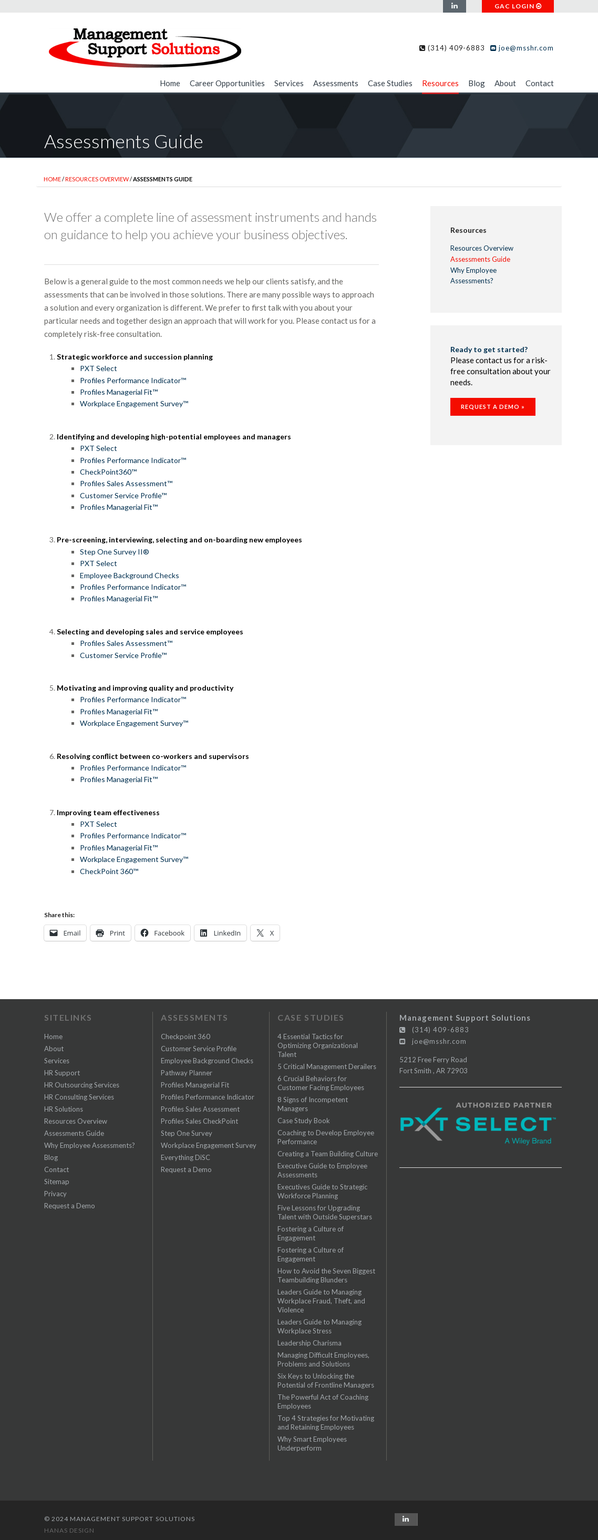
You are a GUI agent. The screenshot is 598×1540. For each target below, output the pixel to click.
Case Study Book (303, 1120)
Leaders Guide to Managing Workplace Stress (319, 1326)
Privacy (55, 1193)
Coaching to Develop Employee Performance (325, 1137)
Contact (539, 83)
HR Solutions (63, 1109)
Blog (476, 83)
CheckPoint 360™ (109, 871)
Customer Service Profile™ (123, 495)
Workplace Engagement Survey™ (134, 403)
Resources (440, 83)
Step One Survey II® (114, 551)
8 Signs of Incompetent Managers (312, 1104)
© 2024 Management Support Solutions (119, 1519)
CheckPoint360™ (108, 471)
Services (289, 83)
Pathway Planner (186, 1073)
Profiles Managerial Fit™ (119, 391)
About (505, 83)
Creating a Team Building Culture (327, 1153)
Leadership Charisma (309, 1343)
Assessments (335, 83)
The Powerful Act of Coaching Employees (322, 1401)
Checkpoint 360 (185, 1036)
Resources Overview (97, 179)
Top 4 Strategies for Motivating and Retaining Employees (325, 1422)
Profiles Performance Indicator (207, 1097)
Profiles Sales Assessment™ (126, 483)
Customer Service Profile (198, 1048)
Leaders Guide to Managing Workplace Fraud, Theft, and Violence (321, 1301)
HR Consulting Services (79, 1097)
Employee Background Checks (129, 575)
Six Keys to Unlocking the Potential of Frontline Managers (325, 1380)
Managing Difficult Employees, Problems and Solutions (323, 1359)
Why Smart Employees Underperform (312, 1443)
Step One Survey (186, 1133)
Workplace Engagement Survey (208, 1145)
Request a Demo (69, 1206)
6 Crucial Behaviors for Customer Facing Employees (320, 1083)
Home (170, 83)
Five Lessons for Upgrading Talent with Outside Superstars (324, 1212)
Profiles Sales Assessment (200, 1109)
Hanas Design (69, 1530)
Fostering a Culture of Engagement (310, 1233)
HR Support (62, 1073)
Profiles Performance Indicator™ (133, 380)
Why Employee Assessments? (473, 275)
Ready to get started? (489, 349)
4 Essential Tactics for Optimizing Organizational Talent (317, 1045)
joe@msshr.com (522, 48)
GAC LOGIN (518, 6)
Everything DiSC (185, 1157)
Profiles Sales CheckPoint (199, 1121)
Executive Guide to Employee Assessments (322, 1170)
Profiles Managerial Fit (195, 1085)
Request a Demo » (493, 406)
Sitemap (56, 1181)
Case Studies (390, 83)
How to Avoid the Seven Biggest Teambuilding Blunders (326, 1275)
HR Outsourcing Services (81, 1085)
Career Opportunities (227, 83)
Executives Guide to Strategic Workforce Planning (322, 1191)
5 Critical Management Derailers (326, 1066)
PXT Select (98, 368)
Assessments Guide (480, 259)
